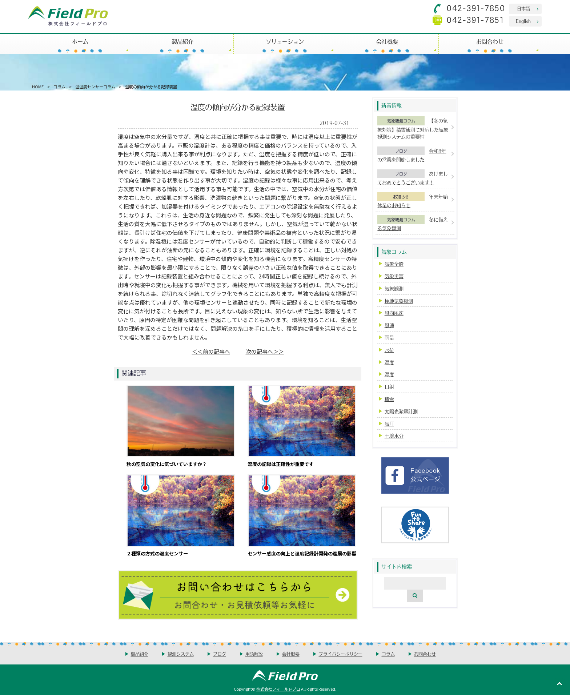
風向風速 (394, 313)
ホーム (80, 41)
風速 (389, 325)
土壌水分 (394, 436)
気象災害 (394, 276)
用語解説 (254, 653)
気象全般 (394, 264)
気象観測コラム (401, 120)
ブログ (401, 150)
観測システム (181, 653)
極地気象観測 (399, 301)
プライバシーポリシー (340, 653)
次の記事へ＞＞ (265, 351)
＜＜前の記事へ (211, 351)
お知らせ (401, 196)
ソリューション (285, 41)
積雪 (389, 399)
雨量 (389, 337)
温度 (389, 362)
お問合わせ (489, 41)
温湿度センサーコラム (95, 86)
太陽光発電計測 (401, 411)
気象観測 (394, 288)
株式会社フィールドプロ (278, 689)
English (523, 21)
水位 (389, 350)
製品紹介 (182, 41)
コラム (59, 86)
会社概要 (387, 41)
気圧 (389, 424)
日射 (389, 386)
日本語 (523, 8)
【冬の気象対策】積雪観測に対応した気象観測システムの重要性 (412, 128)
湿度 (389, 374)
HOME (38, 86)
